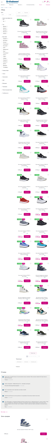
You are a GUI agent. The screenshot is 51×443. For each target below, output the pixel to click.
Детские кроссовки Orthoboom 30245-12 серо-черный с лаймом (42, 298)
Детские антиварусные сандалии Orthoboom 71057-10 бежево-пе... (24, 298)
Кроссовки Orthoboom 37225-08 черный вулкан (42, 143)
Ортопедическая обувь (30, 4)
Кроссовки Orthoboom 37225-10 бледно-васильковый (24, 254)
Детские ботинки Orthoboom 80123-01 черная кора (24, 32)
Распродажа (48, 4)
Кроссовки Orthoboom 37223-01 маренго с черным (42, 98)
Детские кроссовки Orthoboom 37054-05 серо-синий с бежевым (42, 320)
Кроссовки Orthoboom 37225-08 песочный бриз (24, 165)
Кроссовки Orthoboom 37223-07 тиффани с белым (24, 98)
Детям (19, 12)
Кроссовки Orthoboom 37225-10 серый (24, 231)
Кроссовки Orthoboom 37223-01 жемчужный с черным (24, 121)
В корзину (27, 59)
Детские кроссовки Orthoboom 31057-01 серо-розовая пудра (41, 32)
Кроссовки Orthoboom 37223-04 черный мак (24, 187)
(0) (27, 33)
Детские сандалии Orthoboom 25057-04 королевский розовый (24, 54)
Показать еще (33, 353)
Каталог (40, 4)
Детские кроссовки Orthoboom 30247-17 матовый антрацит (41, 121)
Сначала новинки (24, 15)
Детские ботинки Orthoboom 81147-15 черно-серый (41, 54)
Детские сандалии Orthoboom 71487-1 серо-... (25, 429)
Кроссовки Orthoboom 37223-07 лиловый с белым (42, 76)
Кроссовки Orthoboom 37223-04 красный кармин (24, 209)
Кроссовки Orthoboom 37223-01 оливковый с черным (24, 76)
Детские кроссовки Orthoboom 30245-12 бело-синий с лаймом (24, 320)
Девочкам (2, 4)
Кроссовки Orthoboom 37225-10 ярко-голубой (42, 254)
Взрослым (19, 4)
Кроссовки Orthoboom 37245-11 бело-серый (24, 276)
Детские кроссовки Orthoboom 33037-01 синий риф (24, 342)
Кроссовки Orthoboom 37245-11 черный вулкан (42, 231)
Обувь (10, 7)
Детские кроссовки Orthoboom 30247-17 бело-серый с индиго (24, 143)
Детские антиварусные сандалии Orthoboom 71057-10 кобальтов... (42, 276)
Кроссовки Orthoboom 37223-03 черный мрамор (42, 165)
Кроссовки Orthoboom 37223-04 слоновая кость (42, 187)
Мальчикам (11, 4)
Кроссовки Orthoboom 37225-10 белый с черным (42, 209)
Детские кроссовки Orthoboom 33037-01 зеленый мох (41, 342)
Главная (2, 7)
